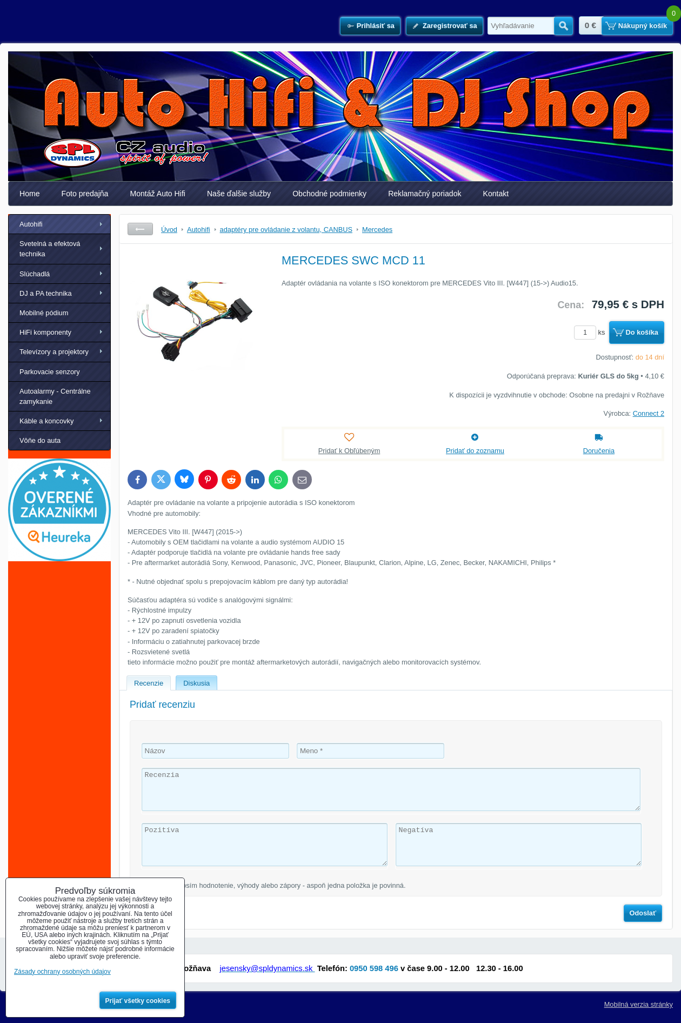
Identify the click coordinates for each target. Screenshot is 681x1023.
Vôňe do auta (40, 440)
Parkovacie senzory (49, 372)
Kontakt (496, 193)
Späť (140, 229)
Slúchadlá (34, 274)
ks (591, 332)
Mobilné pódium (43, 313)
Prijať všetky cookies (138, 1001)
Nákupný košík (642, 26)
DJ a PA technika (45, 293)
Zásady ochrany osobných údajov (62, 971)
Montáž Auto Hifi (157, 193)
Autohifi (31, 224)
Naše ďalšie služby (239, 193)
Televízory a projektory (54, 352)
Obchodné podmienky (329, 193)
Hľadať (563, 26)
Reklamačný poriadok (424, 193)
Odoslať (643, 913)
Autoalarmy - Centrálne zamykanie (55, 396)
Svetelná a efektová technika (49, 249)
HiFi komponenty (45, 332)
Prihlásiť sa (376, 26)
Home (29, 193)
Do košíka (642, 332)
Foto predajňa (85, 193)
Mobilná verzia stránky (638, 1004)
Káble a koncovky (46, 421)
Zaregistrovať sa (450, 26)
